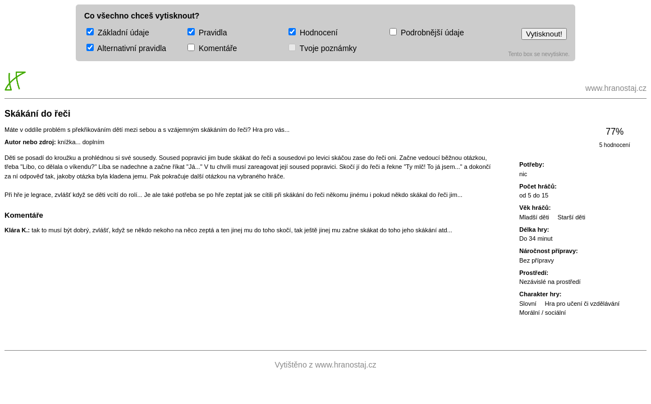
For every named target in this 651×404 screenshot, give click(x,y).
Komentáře (212, 48)
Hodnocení (313, 32)
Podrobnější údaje (426, 32)
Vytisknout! (544, 34)
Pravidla (207, 32)
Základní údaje (117, 32)
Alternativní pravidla (126, 48)
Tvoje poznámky (322, 48)
